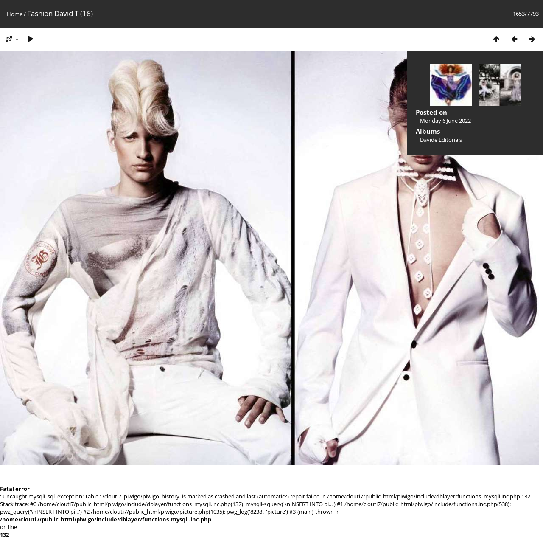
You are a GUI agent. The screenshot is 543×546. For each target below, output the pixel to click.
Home (14, 14)
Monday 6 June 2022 (445, 120)
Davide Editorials (441, 140)
